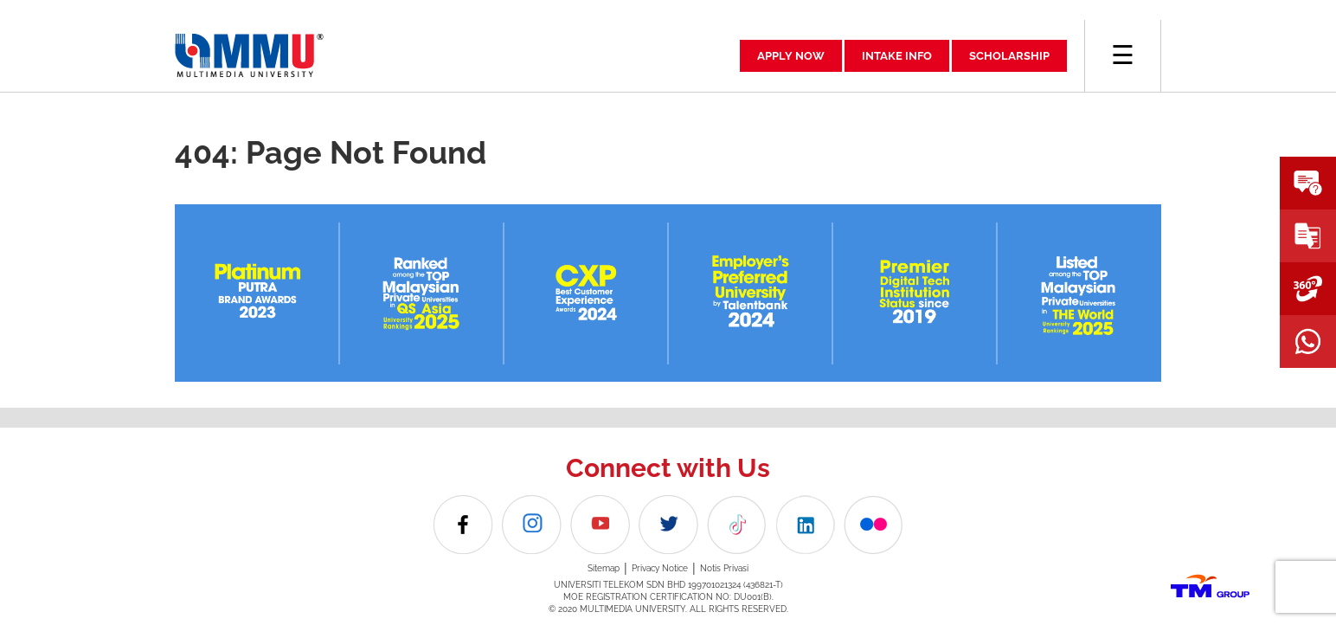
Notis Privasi (724, 568)
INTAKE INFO (897, 55)
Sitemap (604, 568)
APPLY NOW (791, 55)
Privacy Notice (660, 568)
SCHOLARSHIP (1009, 55)
